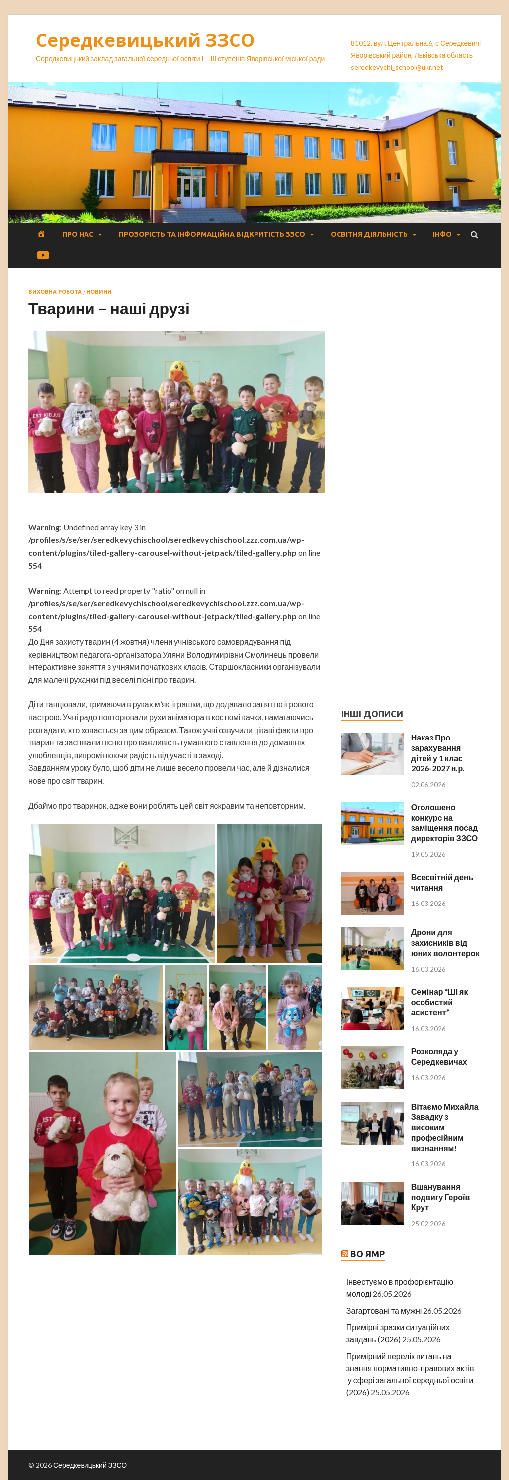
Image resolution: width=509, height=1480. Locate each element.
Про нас (77, 234)
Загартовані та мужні (384, 1310)
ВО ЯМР (367, 1254)
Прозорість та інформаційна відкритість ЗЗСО (212, 234)
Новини (99, 292)
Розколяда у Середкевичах (439, 1056)
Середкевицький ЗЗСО (145, 40)
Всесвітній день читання (442, 882)
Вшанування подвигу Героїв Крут (440, 1197)
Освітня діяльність (369, 234)
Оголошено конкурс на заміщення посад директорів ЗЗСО (444, 822)
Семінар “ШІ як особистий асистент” (439, 1002)
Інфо (442, 234)
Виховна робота (55, 292)
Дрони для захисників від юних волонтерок (445, 942)
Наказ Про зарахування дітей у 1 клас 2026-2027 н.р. (438, 753)
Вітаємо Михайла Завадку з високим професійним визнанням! (445, 1127)
